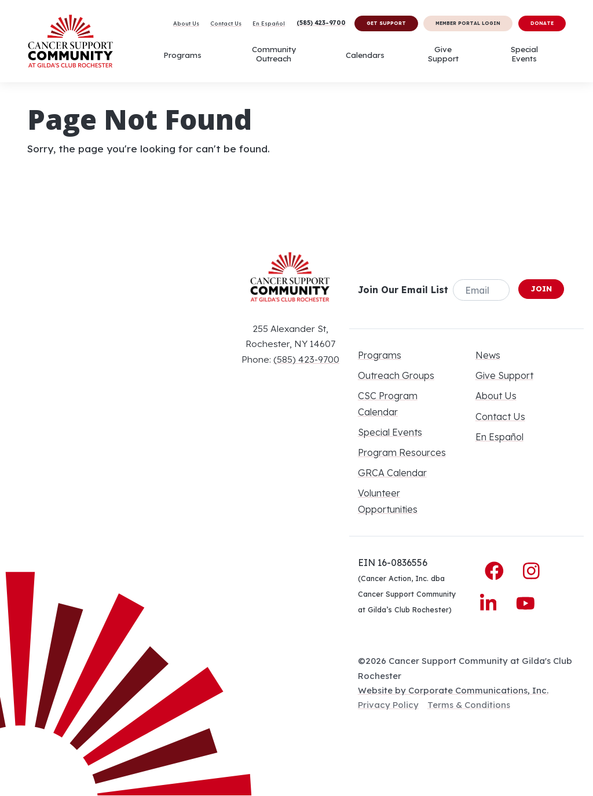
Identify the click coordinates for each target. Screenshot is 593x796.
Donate (542, 23)
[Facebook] (497, 571)
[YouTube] (525, 603)
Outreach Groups (396, 375)
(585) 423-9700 (321, 23)
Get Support (386, 23)
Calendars (365, 55)
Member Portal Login (467, 23)
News (487, 355)
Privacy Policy (388, 704)
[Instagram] (531, 571)
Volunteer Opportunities (388, 500)
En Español (268, 23)
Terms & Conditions (468, 704)
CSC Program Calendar (388, 403)
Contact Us (225, 23)
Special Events (524, 54)
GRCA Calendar (392, 473)
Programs (182, 55)
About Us (186, 23)
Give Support (443, 54)
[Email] (481, 290)
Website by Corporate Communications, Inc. (453, 690)
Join (541, 288)
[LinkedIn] (491, 603)
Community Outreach (274, 54)
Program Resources (402, 452)
